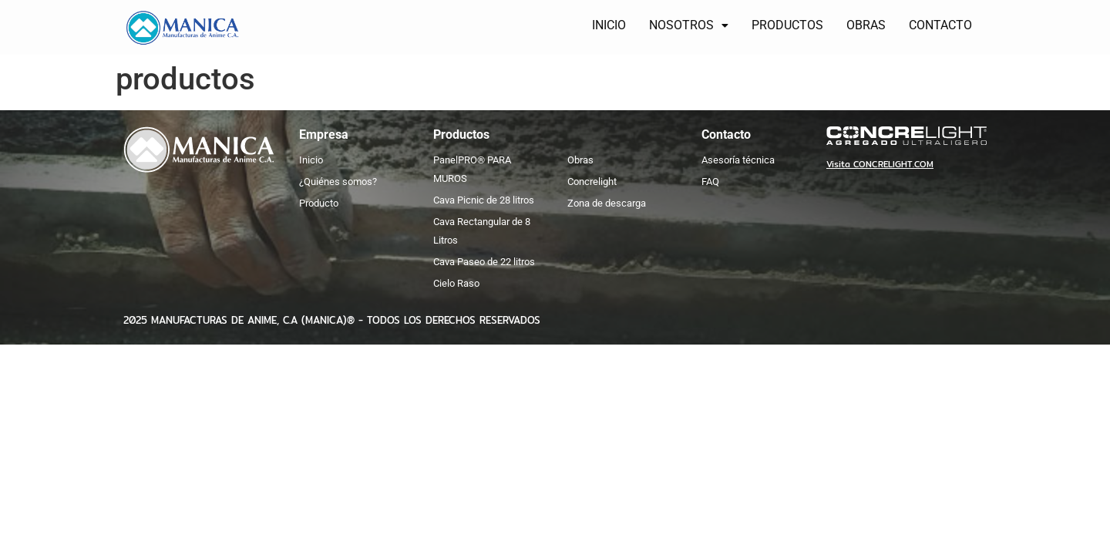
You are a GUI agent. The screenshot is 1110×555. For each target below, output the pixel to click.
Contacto (726, 134)
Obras (580, 160)
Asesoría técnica (738, 160)
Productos (461, 134)
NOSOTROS (692, 25)
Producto (318, 203)
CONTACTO (943, 25)
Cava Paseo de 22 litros (484, 261)
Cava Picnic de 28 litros (483, 200)
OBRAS (869, 25)
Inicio (311, 160)
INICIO (612, 25)
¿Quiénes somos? (338, 181)
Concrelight (592, 181)
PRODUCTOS (790, 25)
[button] (692, 25)
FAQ (710, 181)
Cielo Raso (456, 283)
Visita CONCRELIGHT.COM (879, 164)
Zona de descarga (606, 203)
